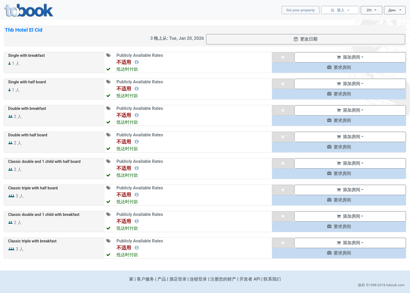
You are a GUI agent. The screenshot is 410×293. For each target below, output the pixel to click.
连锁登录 (198, 279)
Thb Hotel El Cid (23, 30)
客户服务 (145, 279)
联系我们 (272, 279)
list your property (301, 10)
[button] (339, 67)
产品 (161, 279)
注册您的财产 (223, 279)
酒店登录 (178, 279)
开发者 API (249, 279)
